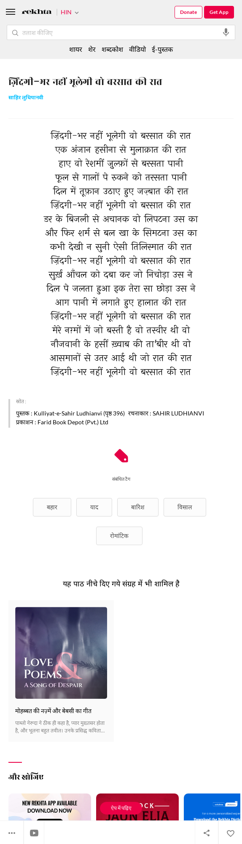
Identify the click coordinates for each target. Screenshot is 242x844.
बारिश (138, 507)
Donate (188, 12)
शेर (92, 49)
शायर (75, 49)
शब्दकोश (112, 49)
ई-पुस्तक (162, 49)
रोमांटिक (119, 535)
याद (94, 507)
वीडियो (137, 49)
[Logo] (36, 13)
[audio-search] (226, 32)
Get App (219, 12)
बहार (52, 507)
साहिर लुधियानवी (25, 98)
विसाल (184, 507)
